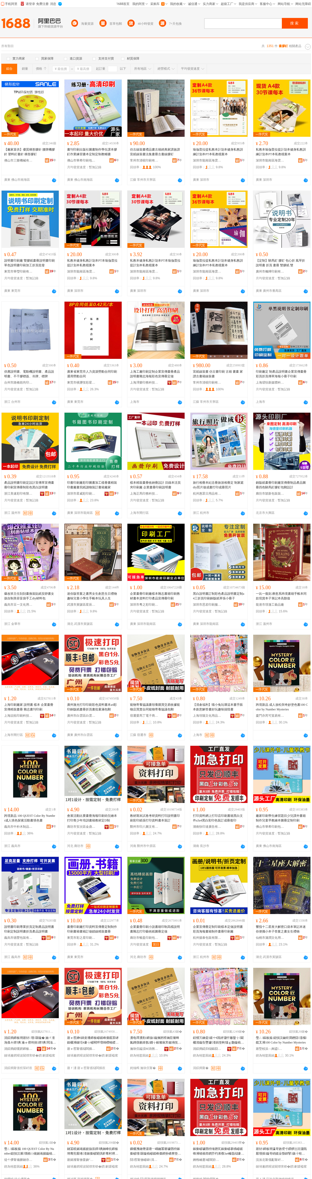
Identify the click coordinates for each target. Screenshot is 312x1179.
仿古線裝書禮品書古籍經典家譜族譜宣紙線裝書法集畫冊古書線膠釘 (155, 152)
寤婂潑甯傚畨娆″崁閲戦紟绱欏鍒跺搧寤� (81, 1160)
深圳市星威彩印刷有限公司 (81, 493)
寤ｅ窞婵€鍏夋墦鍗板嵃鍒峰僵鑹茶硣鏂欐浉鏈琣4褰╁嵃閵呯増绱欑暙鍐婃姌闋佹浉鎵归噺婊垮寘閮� (93, 1040)
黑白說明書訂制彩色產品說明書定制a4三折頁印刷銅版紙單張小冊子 (218, 596)
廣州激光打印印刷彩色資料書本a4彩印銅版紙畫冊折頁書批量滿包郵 (92, 707)
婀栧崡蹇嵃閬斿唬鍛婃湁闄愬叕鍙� (207, 1160)
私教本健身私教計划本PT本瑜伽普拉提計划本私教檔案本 (92, 263)
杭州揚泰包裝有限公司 (207, 938)
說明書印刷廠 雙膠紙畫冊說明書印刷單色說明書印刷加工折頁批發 (29, 263)
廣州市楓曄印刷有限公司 (270, 271)
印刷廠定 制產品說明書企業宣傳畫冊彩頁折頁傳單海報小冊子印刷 (281, 374)
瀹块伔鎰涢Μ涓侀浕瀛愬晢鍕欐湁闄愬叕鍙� (144, 1049)
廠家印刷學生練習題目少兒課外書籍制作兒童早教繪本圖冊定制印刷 (281, 818)
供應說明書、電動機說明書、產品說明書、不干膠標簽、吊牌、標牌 (29, 374)
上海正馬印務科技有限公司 (144, 493)
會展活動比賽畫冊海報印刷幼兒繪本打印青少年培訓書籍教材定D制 (92, 818)
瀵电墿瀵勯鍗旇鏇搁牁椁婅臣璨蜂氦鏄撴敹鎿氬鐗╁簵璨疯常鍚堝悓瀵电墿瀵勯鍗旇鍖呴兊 (155, 1040)
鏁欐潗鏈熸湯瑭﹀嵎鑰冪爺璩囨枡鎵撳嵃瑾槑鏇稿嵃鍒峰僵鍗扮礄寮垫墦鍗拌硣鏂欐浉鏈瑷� (155, 1151)
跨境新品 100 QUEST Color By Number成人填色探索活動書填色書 (29, 818)
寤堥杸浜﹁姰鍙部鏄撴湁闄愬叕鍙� (270, 1049)
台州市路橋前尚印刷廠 (18, 382)
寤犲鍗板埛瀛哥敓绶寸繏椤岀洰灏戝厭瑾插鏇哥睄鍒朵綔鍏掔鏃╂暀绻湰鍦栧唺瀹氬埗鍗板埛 (281, 1151)
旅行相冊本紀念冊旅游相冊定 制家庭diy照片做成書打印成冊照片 (218, 485)
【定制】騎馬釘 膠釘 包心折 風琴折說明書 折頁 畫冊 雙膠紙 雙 (280, 263)
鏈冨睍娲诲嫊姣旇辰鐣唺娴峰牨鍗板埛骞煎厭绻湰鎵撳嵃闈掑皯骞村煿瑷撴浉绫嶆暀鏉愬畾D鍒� (92, 1151)
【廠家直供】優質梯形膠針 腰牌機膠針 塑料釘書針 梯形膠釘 (29, 152)
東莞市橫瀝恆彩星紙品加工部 (81, 382)
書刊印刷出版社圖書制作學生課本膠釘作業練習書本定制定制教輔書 (92, 152)
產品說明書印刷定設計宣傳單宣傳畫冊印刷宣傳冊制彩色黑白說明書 (29, 485)
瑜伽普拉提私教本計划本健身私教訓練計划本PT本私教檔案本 (218, 152)
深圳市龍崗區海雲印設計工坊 (207, 160)
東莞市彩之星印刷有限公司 (81, 938)
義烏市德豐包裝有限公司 (18, 938)
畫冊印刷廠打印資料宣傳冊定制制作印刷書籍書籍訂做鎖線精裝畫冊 (92, 929)
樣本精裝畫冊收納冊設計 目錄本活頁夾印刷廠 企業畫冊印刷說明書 (155, 485)
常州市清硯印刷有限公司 (144, 160)
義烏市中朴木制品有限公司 (18, 826)
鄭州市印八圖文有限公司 (144, 826)
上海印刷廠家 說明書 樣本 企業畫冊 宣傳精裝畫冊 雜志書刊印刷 (28, 707)
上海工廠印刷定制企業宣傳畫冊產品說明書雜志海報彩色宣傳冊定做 (155, 374)
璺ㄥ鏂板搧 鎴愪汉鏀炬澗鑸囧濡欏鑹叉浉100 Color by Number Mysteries (281, 1040)
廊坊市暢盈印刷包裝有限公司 (144, 938)
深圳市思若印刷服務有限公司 (207, 604)
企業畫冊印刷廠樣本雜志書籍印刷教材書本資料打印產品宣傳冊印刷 (155, 596)
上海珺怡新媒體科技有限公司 (270, 382)
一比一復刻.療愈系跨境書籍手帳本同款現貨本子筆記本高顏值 (281, 596)
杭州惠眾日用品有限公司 (207, 493)
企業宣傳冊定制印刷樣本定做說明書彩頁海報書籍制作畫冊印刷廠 (218, 929)
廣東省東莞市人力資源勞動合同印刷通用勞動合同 (92, 374)
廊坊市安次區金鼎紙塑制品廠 (81, 826)
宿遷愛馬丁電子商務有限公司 (144, 715)
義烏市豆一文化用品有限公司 (18, 604)
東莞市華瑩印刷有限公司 (18, 271)
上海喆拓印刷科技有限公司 (18, 715)
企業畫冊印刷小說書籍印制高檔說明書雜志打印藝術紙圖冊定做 (155, 929)
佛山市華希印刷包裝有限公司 (81, 160)
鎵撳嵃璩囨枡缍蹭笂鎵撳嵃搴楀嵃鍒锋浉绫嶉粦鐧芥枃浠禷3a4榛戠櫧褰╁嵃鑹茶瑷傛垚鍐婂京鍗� (218, 1151)
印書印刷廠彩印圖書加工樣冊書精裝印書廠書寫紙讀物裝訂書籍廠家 (92, 485)
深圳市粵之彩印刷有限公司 (144, 604)
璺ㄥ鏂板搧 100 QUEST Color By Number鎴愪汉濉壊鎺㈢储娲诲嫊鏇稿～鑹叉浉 (29, 1151)
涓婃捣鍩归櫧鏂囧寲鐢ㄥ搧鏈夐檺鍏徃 (207, 1049)
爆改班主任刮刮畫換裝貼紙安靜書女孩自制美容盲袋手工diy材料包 (29, 596)
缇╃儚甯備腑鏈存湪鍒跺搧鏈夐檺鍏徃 (18, 1160)
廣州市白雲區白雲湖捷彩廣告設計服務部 (81, 715)
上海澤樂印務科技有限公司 (144, 382)
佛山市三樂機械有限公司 (18, 160)
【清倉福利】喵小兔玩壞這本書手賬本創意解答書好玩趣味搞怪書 (218, 707)
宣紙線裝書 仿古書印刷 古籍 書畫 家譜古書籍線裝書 (218, 374)
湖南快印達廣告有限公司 (207, 826)
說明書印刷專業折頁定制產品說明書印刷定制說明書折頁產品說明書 (29, 929)
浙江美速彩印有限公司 (18, 493)
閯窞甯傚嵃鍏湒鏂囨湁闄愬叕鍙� (144, 1160)
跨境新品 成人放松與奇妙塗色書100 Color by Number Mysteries (282, 707)
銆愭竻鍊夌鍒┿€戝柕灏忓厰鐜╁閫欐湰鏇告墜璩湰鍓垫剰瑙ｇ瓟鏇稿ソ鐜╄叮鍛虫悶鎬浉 (218, 1040)
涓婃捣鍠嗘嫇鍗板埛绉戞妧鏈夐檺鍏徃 (18, 1049)
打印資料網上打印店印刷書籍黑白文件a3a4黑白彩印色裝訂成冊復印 (218, 818)
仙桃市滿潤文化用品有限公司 (270, 938)
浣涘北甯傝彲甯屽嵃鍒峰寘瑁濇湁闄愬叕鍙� (270, 1160)
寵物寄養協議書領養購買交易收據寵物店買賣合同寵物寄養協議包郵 (155, 707)
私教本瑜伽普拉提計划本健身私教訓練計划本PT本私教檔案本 (281, 152)
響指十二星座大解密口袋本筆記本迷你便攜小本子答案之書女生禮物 (281, 929)
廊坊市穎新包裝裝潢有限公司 (270, 493)
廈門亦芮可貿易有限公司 (270, 715)
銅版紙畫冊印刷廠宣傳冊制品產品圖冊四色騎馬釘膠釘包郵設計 (281, 485)
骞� (51, 1048)
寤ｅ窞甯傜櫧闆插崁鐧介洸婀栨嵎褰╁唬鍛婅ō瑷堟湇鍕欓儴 (81, 1049)
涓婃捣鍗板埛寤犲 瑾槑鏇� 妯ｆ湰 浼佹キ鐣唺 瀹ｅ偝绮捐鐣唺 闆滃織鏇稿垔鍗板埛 (30, 1040)
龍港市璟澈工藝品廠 (270, 604)
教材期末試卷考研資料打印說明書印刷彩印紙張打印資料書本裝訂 (155, 818)
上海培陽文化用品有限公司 (207, 715)
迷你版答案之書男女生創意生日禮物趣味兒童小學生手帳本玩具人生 (92, 596)
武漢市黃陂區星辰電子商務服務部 (81, 604)
